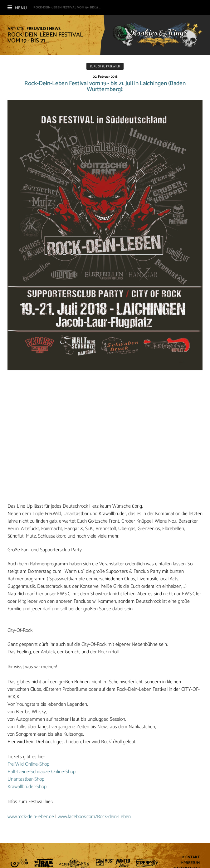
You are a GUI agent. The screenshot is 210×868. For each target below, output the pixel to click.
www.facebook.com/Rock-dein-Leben (94, 816)
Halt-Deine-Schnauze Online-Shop (41, 772)
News (55, 28)
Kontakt (191, 857)
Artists (15, 28)
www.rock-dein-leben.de (30, 816)
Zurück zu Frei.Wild (105, 66)
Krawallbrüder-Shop (26, 787)
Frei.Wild (36, 28)
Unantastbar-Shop (25, 779)
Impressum (189, 863)
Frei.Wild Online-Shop (28, 764)
